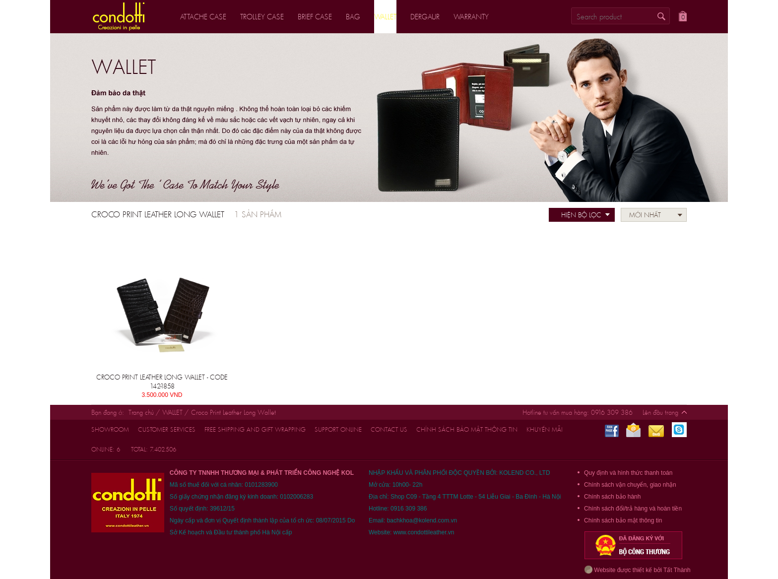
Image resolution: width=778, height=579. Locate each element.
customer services (166, 429)
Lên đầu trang (660, 412)
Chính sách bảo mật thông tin (467, 429)
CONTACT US (389, 429)
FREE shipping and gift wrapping (255, 429)
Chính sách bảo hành (612, 496)
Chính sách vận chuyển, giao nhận (630, 484)
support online (338, 429)
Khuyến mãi (544, 429)
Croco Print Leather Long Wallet (233, 412)
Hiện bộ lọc (581, 214)
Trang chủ (141, 412)
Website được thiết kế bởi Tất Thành (637, 570)
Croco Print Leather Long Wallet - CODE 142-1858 (162, 381)
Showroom (110, 429)
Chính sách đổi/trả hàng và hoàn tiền (633, 508)
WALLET (173, 412)
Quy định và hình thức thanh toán (628, 472)
